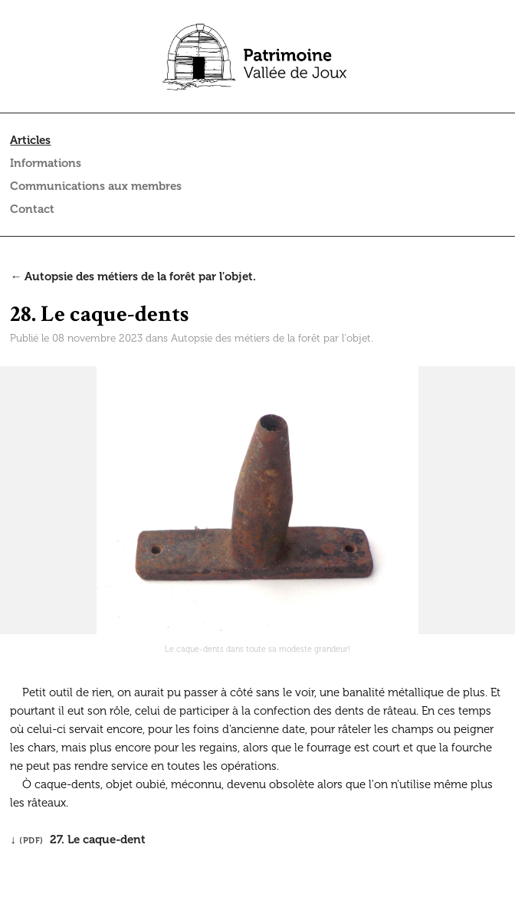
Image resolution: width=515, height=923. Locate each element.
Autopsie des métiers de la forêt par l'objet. (272, 338)
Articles (30, 140)
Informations (45, 163)
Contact (32, 209)
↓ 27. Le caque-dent (78, 839)
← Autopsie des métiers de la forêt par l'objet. (133, 276)
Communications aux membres (96, 186)
